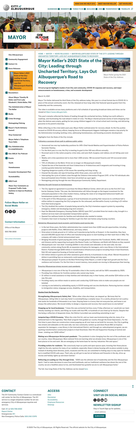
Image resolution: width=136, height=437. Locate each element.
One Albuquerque (16, 55)
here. (86, 369)
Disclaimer (52, 397)
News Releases (62, 54)
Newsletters (13, 93)
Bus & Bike (92, 9)
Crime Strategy (14, 119)
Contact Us (12, 64)
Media (10, 114)
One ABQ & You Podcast (18, 154)
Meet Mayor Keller (107, 4)
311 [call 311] (7, 409)
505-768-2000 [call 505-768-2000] (16, 409)
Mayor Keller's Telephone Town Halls (18, 140)
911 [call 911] (14, 414)
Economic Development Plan (20, 172)
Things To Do (79, 9)
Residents (66, 9)
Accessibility (53, 400)
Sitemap (51, 405)
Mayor (49, 54)
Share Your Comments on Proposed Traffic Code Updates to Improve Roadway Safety (20, 189)
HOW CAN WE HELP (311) (85, 4)
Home (40, 54)
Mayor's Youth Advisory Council (17, 129)
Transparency (113, 9)
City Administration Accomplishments (16, 148)
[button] (125, 9)
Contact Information (15, 222)
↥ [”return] (133, 386)
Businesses (54, 9)
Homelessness (14, 167)
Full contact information (13, 239)
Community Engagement (18, 59)
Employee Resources (56, 402)
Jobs (101, 9)
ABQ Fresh (12, 181)
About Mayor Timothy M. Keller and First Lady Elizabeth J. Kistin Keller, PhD (20, 99)
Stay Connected (15, 135)
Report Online (7, 411)
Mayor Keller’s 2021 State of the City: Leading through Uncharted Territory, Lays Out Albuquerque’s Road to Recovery (21, 80)
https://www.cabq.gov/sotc (56, 112)
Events (11, 158)
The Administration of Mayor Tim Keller (20, 108)
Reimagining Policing (17, 123)
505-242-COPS (31, 416)
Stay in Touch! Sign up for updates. (107, 409)
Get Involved (125, 4)
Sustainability (14, 177)
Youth (11, 163)
